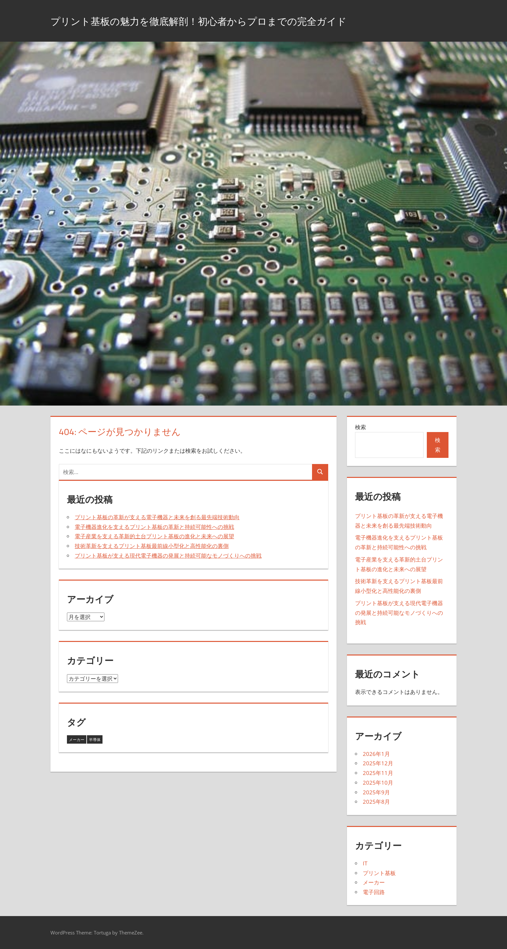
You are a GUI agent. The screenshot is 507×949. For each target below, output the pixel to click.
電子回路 (374, 892)
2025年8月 (376, 801)
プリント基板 (379, 873)
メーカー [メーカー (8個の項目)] (76, 739)
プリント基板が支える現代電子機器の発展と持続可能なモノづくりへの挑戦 (168, 555)
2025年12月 (378, 763)
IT (365, 863)
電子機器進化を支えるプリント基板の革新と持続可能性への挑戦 (154, 527)
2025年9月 (376, 792)
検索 (360, 427)
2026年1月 (376, 754)
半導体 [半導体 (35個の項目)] (95, 739)
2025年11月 (378, 773)
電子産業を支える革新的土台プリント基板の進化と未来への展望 (154, 536)
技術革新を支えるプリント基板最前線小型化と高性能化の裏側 (152, 546)
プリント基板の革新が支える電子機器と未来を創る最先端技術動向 (157, 517)
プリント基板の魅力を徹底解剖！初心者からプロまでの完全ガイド (227, 20)
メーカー (374, 882)
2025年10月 (378, 782)
